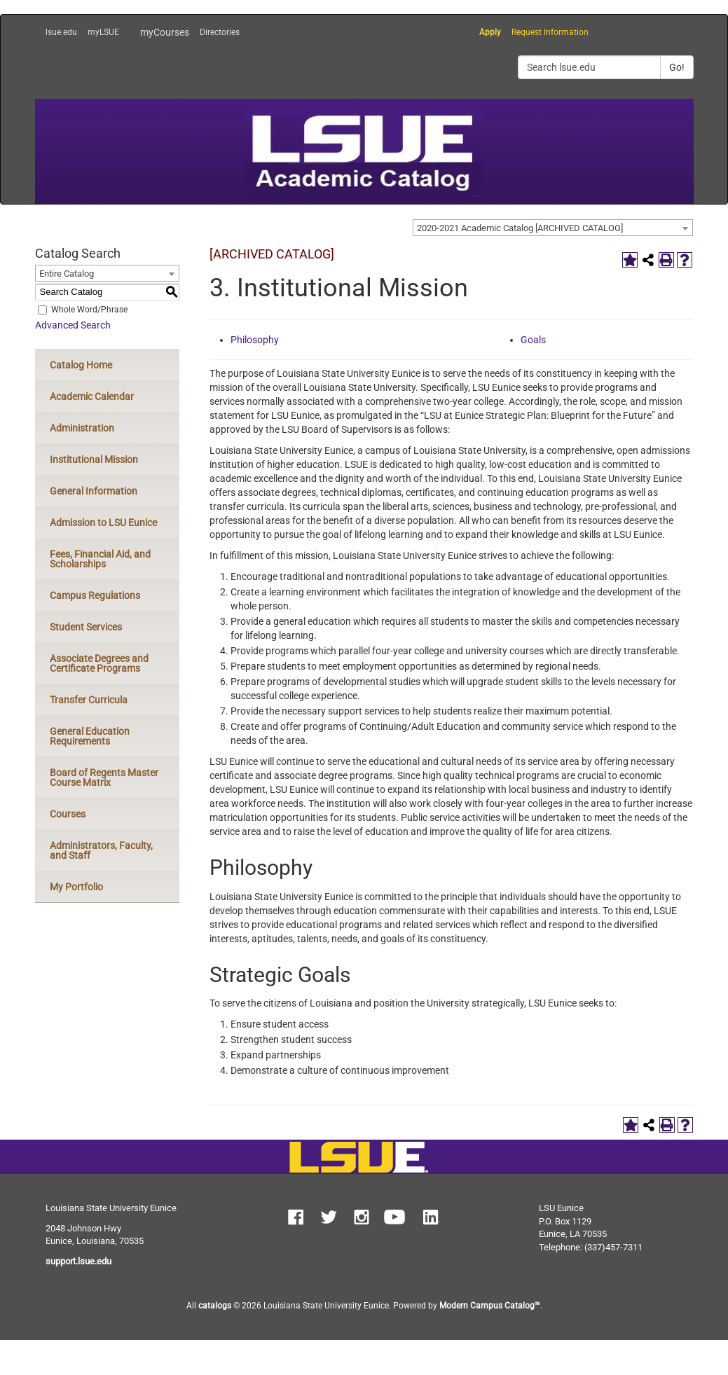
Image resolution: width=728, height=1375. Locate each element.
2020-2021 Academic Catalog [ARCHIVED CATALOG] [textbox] (520, 228)
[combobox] (553, 227)
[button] (295, 1219)
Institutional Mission (94, 459)
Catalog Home (81, 365)
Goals (533, 339)
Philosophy (255, 339)
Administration (82, 428)
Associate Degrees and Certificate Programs (99, 663)
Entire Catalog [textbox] (66, 273)
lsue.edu (61, 32)
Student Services (86, 627)
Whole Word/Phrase (89, 310)
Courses (67, 814)
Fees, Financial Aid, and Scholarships (100, 558)
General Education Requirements (90, 736)
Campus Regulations (95, 595)
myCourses (164, 32)
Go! (677, 67)
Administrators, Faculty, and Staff (101, 850)
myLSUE (103, 32)
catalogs (214, 1306)
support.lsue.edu (78, 1261)
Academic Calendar (92, 396)
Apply (490, 32)
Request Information (550, 32)
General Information (93, 491)
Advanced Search (73, 325)
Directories (220, 32)
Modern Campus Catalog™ (489, 1306)
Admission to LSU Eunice (103, 522)
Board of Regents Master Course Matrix (104, 777)
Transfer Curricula (89, 699)
